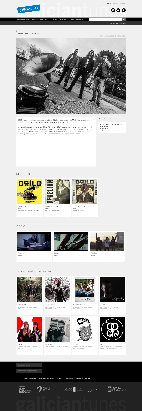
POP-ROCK (48, 309)
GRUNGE (113, 36)
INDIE (117, 307)
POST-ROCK (118, 347)
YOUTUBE (35, 34)
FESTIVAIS (63, 19)
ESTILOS (54, 19)
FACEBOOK (21, 34)
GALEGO (109, 3)
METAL (119, 36)
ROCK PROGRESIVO (79, 348)
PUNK (74, 309)
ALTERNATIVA (105, 36)
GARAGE (29, 347)
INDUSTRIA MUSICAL (78, 19)
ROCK (124, 36)
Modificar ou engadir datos (27, 371)
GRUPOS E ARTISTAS (39, 19)
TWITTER (28, 34)
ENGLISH (122, 3)
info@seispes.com (105, 130)
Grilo (19, 30)
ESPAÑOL (115, 3)
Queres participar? (24, 365)
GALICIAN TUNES (23, 19)
